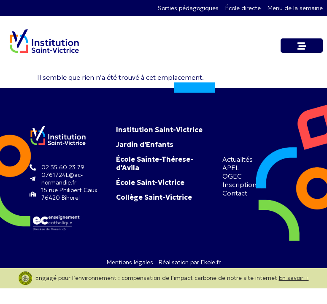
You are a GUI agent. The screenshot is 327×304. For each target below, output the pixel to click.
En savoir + (294, 278)
